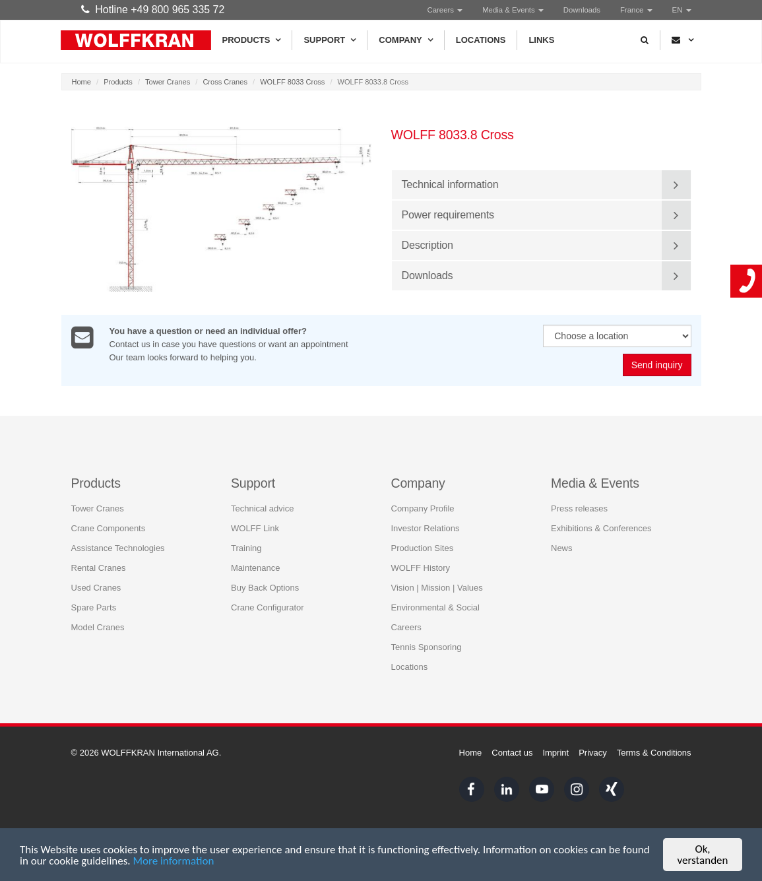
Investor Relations (425, 528)
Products (251, 40)
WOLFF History (421, 568)
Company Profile (423, 508)
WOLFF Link (255, 528)
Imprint (555, 753)
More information (173, 861)
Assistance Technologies (118, 548)
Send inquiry (657, 365)
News (562, 548)
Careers (445, 10)
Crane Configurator (267, 607)
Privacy (593, 753)
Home (81, 82)
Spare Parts (94, 607)
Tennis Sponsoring (426, 647)
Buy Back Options (265, 588)
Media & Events (513, 10)
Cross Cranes (225, 82)
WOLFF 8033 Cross (292, 82)
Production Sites (422, 548)
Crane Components (108, 528)
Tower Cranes (167, 82)
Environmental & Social (435, 607)
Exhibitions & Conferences (601, 528)
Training (246, 548)
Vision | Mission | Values (437, 588)
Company (405, 40)
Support (329, 40)
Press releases (579, 508)
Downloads (581, 10)
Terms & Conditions (654, 753)
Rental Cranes (98, 568)
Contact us (512, 753)
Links (541, 40)
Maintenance (255, 568)
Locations (481, 40)
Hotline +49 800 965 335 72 (153, 9)
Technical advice (262, 508)
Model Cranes (98, 627)
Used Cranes (96, 588)
